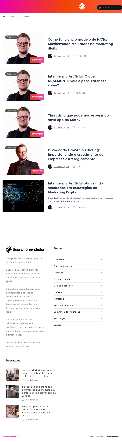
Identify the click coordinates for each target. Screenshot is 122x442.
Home (5, 17)
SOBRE (90, 437)
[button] (92, 5)
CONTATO (100, 437)
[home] (82, 6)
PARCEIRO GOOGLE (113, 437)
